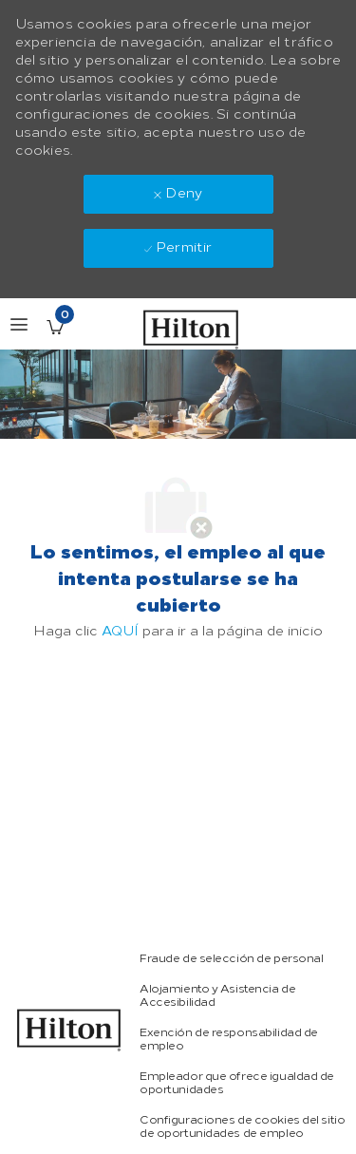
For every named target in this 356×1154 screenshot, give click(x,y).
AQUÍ (120, 631)
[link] (69, 1030)
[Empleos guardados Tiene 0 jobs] (55, 326)
